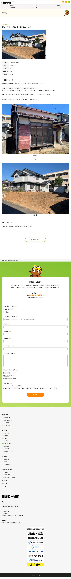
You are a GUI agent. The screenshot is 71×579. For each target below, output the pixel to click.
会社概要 (5, 464)
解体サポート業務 (8, 453)
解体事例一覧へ (35, 240)
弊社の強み (6, 474)
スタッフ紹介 (6, 466)
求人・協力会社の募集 (9, 479)
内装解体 (5, 443)
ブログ (4, 489)
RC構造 (5, 440)
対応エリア (59, 7)
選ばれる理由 (12, 7)
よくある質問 (6, 427)
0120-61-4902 (35, 295)
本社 (3, 504)
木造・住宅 (6, 435)
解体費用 (35, 5)
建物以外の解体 (7, 445)
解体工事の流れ (7, 422)
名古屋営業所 (5, 513)
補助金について (7, 477)
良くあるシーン (7, 425)
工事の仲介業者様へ (7, 471)
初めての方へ (35, 7)
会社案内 (12, 5)
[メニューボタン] (69, 2)
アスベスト (6, 450)
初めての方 (5, 417)
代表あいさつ (6, 461)
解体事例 (59, 5)
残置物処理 (6, 448)
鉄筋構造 (5, 438)
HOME (3, 260)
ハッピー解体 (38, 577)
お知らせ (4, 486)
